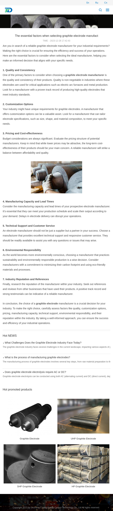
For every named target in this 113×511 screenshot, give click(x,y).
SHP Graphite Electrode (29, 486)
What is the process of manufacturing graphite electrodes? (37, 357)
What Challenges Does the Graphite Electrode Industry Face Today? (43, 342)
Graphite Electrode (29, 438)
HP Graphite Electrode (83, 486)
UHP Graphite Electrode (83, 438)
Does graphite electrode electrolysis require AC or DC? (35, 372)
